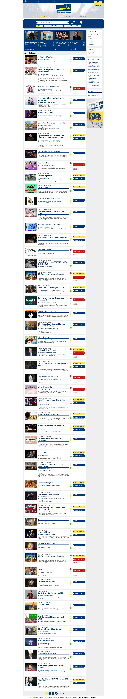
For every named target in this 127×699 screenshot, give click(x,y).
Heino (90, 94)
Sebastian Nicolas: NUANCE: (45, 683)
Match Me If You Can (93, 95)
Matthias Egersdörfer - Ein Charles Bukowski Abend (31, 44)
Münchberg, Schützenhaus (45, 655)
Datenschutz (86, 697)
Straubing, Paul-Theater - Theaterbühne (48, 302)
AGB (42, 1)
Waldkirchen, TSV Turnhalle (45, 470)
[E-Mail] (94, 36)
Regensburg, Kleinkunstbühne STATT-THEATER (50, 102)
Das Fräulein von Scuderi (94, 66)
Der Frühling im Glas (93, 62)
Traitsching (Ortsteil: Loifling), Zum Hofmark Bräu (50, 485)
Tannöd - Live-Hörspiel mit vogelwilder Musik (61, 43)
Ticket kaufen (77, 58)
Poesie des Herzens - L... (94, 69)
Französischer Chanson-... (94, 76)
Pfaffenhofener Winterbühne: (45, 496)
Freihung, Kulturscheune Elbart (46, 595)
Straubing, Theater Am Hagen (46, 89)
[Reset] (68, 22)
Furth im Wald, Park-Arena (45, 125)
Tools (50, 1)
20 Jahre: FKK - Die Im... (94, 73)
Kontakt (54, 1)
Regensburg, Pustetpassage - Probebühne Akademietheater (52, 546)
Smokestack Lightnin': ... (94, 82)
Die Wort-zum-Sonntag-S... (95, 71)
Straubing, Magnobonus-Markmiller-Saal (48, 670)
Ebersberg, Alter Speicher (45, 241)
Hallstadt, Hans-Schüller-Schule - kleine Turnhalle (50, 201)
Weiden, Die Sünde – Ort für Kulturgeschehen (49, 313)
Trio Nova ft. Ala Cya (93, 72)
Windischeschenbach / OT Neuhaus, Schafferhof (50, 140)
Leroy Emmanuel (93, 78)
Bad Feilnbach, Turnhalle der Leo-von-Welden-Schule (51, 115)
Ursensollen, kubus (44, 631)
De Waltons (91, 79)
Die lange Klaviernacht (94, 65)
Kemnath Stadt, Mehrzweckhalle (46, 368)
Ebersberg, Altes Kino (44, 584)
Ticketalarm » (75, 93)
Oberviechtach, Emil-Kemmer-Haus (47, 215)
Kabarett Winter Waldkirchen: (45, 468)
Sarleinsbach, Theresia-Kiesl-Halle (47, 511)
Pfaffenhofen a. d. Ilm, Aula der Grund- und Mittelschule (52, 498)
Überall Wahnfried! (93, 63)
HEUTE (57, 16)
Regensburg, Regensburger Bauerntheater (48, 339)
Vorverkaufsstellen (32, 1)
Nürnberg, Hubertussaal (45, 455)
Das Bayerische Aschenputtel (44, 43)
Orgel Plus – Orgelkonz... (94, 68)
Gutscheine (83, 16)
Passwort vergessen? (92, 42)
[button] (90, 41)
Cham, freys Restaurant (44, 443)
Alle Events (44, 16)
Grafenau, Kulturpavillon (45, 607)
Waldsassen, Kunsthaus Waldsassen (47, 534)
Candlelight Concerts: (43, 428)
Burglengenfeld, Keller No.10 (46, 572)
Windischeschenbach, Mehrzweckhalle (48, 352)
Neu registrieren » (91, 44)
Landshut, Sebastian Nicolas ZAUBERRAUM (49, 684)
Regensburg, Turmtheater (45, 59)
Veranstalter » (92, 52)
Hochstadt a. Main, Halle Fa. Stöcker (47, 252)
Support (46, 1)
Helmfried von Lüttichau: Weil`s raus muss (76, 44)
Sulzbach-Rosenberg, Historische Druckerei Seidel (50, 379)
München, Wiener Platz (45, 417)
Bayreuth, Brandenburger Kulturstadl (47, 165)
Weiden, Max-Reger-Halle (45, 74)
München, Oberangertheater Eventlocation (49, 328)
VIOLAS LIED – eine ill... (94, 75)
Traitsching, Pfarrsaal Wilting (46, 389)
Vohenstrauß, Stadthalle (45, 276)
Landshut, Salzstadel (44, 429)
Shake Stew (91, 81)
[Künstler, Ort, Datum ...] (52, 22)
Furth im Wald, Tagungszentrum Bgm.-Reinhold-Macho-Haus (53, 621)
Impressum (60, 1)
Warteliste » (75, 92)
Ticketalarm (69, 16)
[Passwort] (94, 38)
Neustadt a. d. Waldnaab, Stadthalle (47, 189)
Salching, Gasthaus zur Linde (46, 227)
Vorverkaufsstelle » (93, 53)
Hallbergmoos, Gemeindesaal (46, 266)
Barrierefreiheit (93, 697)
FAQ (39, 1)
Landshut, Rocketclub (44, 178)
